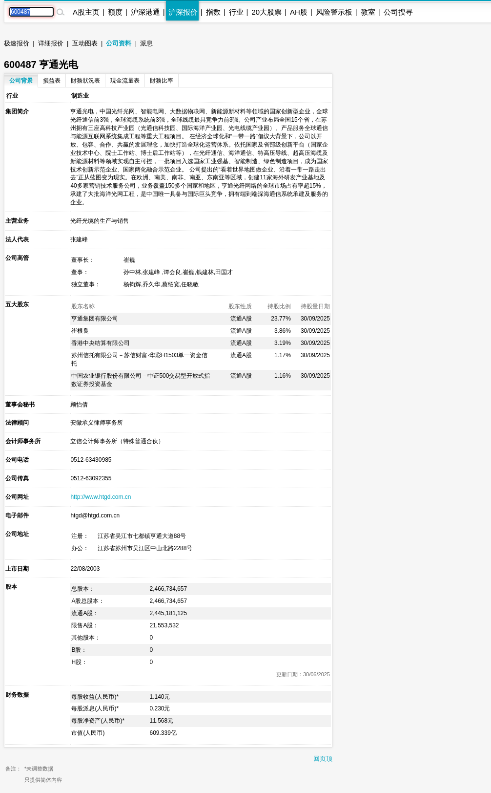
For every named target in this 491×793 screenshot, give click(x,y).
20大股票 (266, 12)
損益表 (52, 80)
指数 (213, 12)
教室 (368, 12)
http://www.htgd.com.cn (100, 496)
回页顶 (322, 758)
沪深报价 (183, 12)
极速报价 (16, 43)
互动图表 (85, 43)
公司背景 (21, 80)
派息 (146, 43)
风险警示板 (334, 12)
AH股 (298, 12)
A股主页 (86, 12)
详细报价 (50, 43)
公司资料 (118, 43)
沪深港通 (145, 12)
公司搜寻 (398, 12)
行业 (236, 12)
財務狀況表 (85, 80)
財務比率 (161, 80)
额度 (115, 12)
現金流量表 (125, 80)
